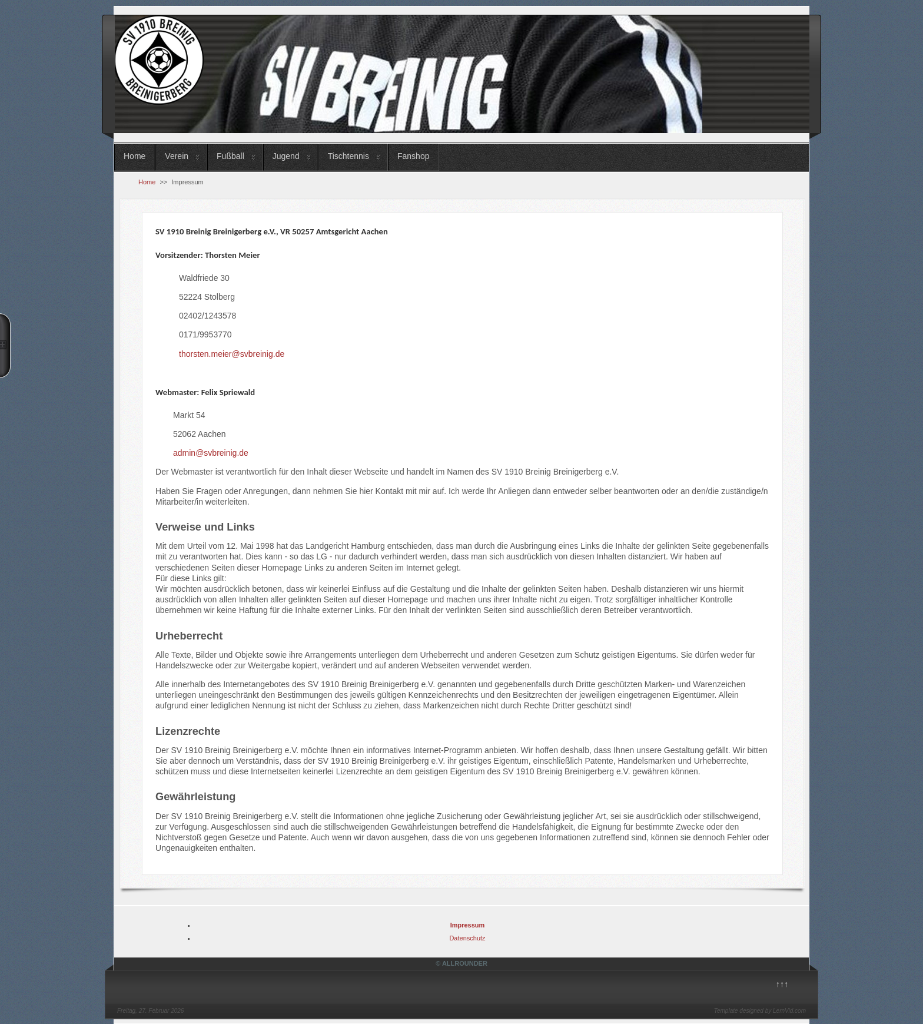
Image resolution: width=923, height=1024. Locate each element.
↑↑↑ (782, 984)
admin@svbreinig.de (210, 453)
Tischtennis (348, 156)
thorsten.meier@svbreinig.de (231, 354)
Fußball (230, 156)
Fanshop (413, 156)
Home (134, 156)
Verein (176, 156)
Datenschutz (467, 938)
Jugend (286, 156)
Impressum (467, 925)
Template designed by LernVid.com (760, 1011)
